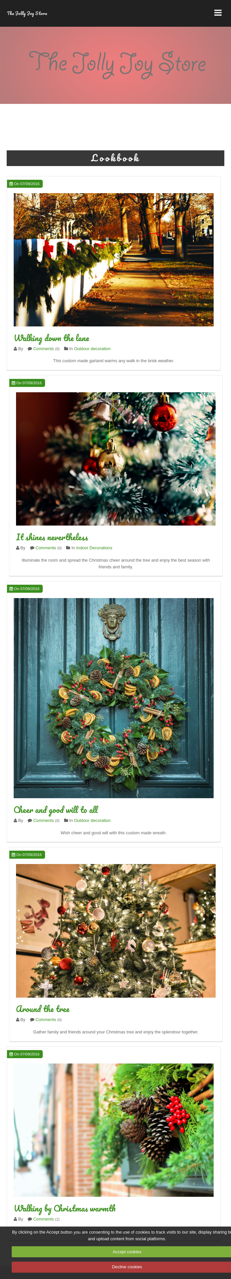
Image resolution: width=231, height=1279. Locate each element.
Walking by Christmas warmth (65, 1208)
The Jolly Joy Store (27, 13)
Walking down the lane (51, 337)
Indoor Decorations (94, 547)
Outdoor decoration (92, 348)
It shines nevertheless (52, 537)
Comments (43, 348)
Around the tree (42, 1008)
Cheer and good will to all (56, 809)
